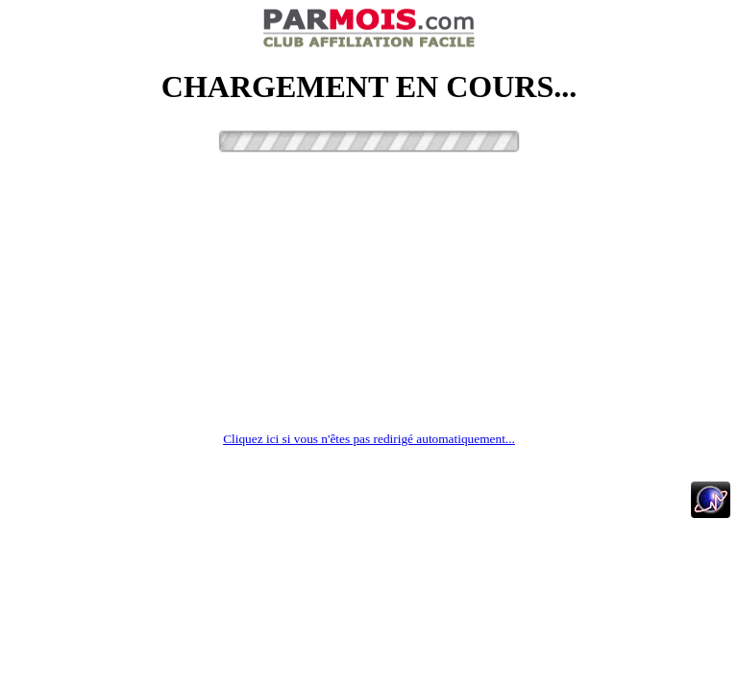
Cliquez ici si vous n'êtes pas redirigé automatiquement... (369, 439)
